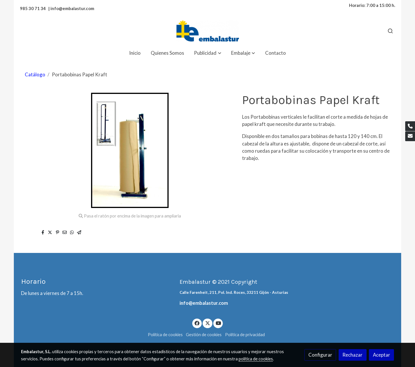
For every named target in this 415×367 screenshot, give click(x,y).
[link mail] (410, 136)
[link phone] (410, 126)
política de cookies (256, 358)
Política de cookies (165, 334)
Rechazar (352, 355)
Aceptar (381, 355)
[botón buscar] (390, 31)
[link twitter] (207, 322)
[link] (207, 30)
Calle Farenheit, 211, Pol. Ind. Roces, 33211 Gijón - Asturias (234, 292)
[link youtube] (218, 322)
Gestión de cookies (204, 334)
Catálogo (35, 74)
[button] (207, 52)
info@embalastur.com (204, 303)
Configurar (320, 355)
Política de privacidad (245, 334)
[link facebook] (197, 322)
